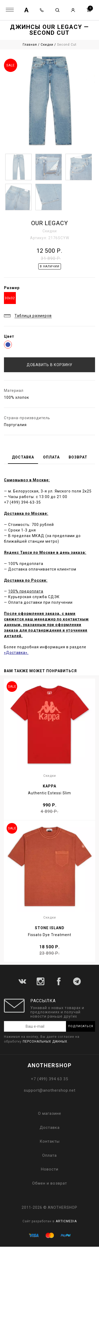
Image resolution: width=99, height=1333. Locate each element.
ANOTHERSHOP (49, 1065)
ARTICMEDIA (66, 1221)
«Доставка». (16, 652)
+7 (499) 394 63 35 (49, 1079)
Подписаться (80, 1026)
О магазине (49, 1113)
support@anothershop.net (50, 1090)
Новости (49, 1169)
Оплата (49, 1155)
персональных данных (45, 1041)
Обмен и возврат (49, 1183)
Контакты (50, 1141)
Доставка (50, 1127)
